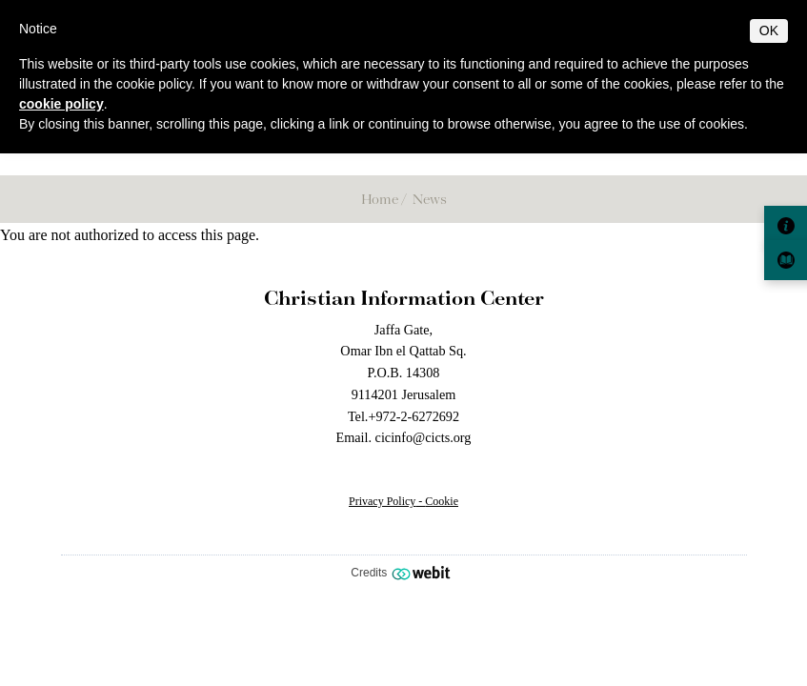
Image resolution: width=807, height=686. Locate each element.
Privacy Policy (382, 501)
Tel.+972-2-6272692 (403, 416)
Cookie (441, 501)
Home (379, 199)
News (430, 199)
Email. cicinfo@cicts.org (404, 437)
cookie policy (61, 103)
